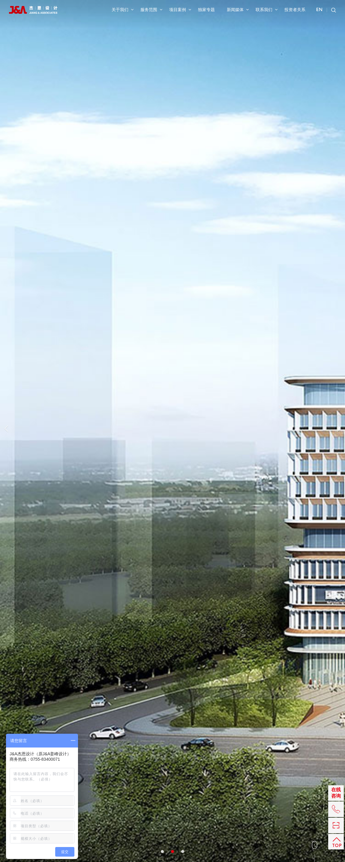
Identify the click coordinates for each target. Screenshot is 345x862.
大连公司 (237, 757)
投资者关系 (294, 9)
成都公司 (210, 764)
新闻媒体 (238, 9)
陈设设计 (298, 549)
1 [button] (162, 205)
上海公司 (237, 743)
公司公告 (164, 743)
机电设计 (122, 556)
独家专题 (206, 9)
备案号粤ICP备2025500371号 (301, 764)
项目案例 (180, 9)
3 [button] (182, 205)
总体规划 (98, 743)
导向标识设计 (262, 558)
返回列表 (249, 303)
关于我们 (123, 9)
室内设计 (24, 256)
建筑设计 (124, 743)
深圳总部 (210, 743)
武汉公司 (210, 757)
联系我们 (267, 9)
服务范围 (151, 9)
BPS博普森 (239, 764)
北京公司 (237, 750)
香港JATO (211, 750)
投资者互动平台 (170, 750)
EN (319, 10)
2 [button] (172, 205)
